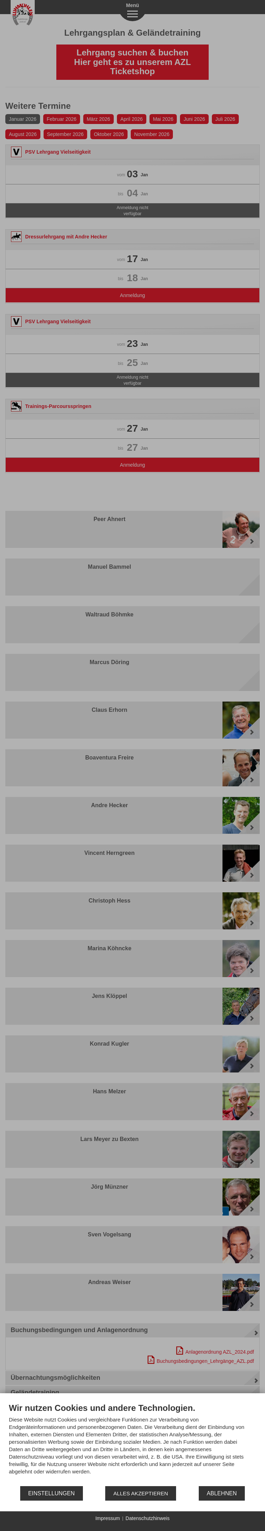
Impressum (107, 1518)
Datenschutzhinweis (147, 1518)
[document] (132, 1444)
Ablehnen (222, 1493)
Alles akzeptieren (140, 1493)
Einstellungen (51, 1493)
